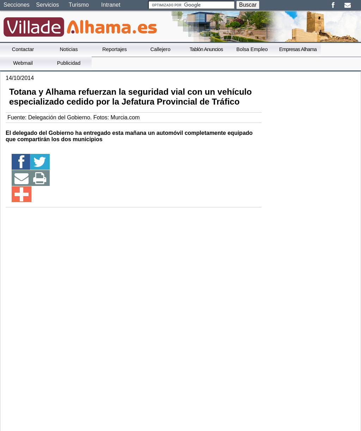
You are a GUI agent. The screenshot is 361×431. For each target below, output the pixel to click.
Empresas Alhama (298, 49)
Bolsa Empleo (252, 49)
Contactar (23, 49)
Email (347, 5)
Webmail (23, 63)
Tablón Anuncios (206, 49)
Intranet (110, 5)
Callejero (161, 49)
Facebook (333, 5)
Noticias (69, 49)
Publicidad (68, 63)
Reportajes (114, 49)
